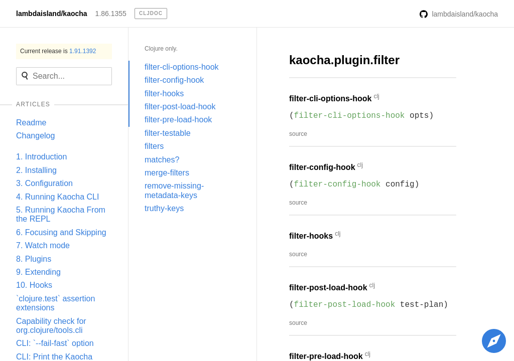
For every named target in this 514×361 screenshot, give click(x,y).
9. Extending (38, 272)
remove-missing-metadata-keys (174, 190)
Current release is (58, 51)
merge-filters (167, 172)
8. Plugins (33, 259)
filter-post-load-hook (180, 106)
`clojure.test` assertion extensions (55, 303)
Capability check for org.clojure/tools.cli (51, 325)
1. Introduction (41, 156)
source (298, 133)
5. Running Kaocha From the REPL (60, 214)
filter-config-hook (174, 80)
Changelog (35, 135)
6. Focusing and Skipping (61, 232)
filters (154, 146)
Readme (31, 122)
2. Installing (36, 170)
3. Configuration (44, 183)
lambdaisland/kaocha (51, 14)
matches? (162, 159)
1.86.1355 (110, 14)
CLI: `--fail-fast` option (55, 343)
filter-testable (168, 133)
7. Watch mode (43, 245)
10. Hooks (34, 285)
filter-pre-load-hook (178, 119)
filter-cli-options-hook (182, 67)
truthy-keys (164, 208)
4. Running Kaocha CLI (57, 197)
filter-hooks (164, 93)
